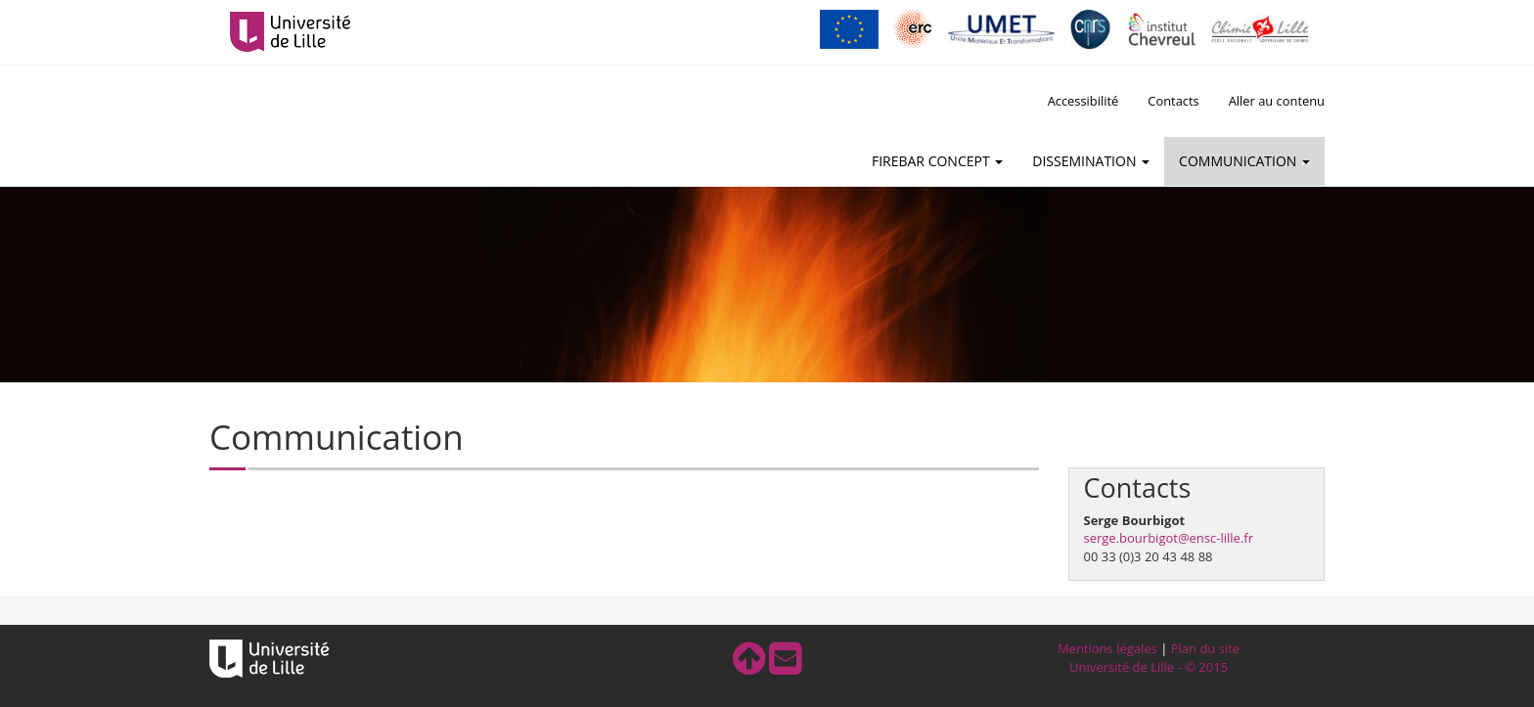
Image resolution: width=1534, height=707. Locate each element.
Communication (1244, 161)
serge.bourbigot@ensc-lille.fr (1168, 538)
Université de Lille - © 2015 (1148, 667)
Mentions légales (1107, 648)
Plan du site (1205, 648)
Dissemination (1091, 161)
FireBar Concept (937, 161)
